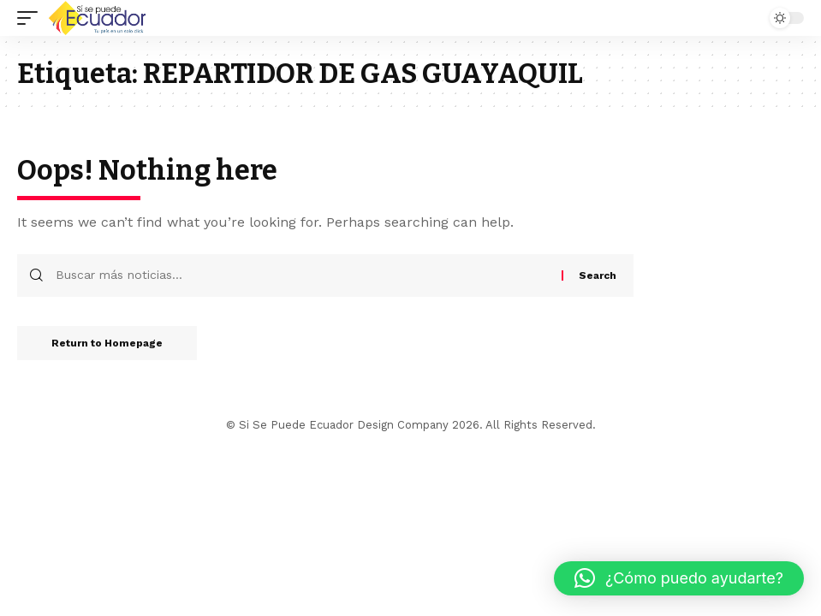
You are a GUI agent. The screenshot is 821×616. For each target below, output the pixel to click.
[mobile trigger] (31, 18)
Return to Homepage (107, 343)
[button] (679, 578)
